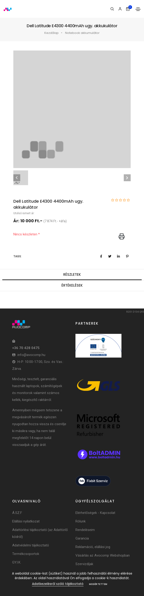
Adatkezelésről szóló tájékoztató (58, 583)
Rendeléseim (85, 530)
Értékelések (72, 285)
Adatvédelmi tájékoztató (30, 545)
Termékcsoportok (25, 554)
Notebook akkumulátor (82, 33)
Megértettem (98, 584)
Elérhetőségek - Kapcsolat (95, 513)
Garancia (82, 538)
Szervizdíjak (84, 564)
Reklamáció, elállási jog (92, 547)
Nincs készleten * (26, 234)
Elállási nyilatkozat (26, 521)
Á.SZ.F (17, 513)
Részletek (72, 274)
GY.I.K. (16, 562)
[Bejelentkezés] (120, 9)
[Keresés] (112, 9)
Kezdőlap (51, 33)
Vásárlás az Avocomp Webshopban (102, 555)
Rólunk (80, 521)
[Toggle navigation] (138, 9)
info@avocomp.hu (31, 355)
